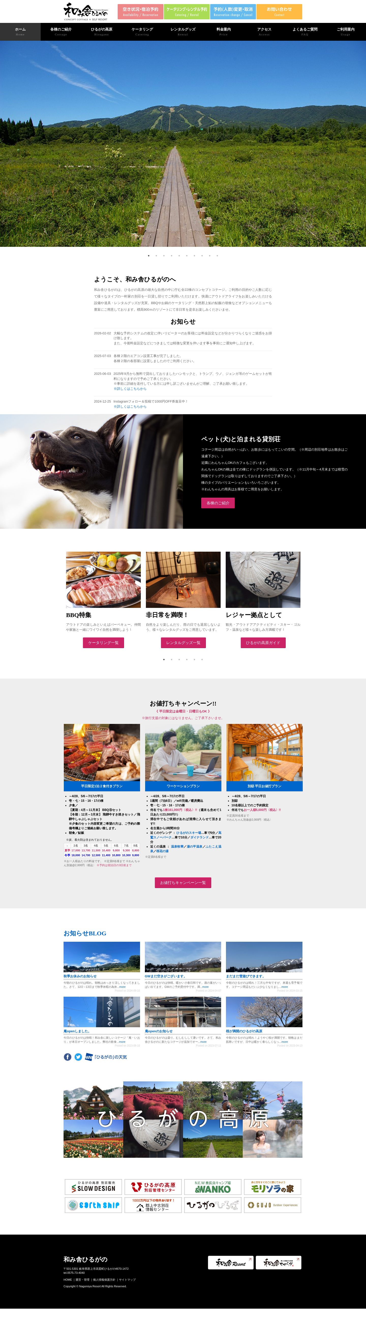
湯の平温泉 (195, 846)
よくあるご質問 (305, 32)
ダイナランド (199, 837)
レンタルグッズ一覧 (183, 642)
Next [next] (306, 600)
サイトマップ (127, 1279)
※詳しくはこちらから (130, 389)
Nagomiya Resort (90, 1286)
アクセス (264, 32)
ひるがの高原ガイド (263, 642)
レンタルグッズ (183, 32)
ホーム (20, 32)
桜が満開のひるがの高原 (244, 1031)
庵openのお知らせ (159, 1031)
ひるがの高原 (101, 32)
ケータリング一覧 (103, 642)
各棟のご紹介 (61, 32)
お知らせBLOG (85, 933)
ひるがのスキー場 (188, 833)
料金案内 (223, 32)
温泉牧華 (177, 846)
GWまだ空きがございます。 (166, 976)
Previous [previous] (59, 600)
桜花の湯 (162, 851)
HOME (68, 1279)
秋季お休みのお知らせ (80, 976)
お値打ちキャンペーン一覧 (183, 882)
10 (217, 255)
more (122, 986)
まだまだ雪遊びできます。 (246, 976)
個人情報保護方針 (104, 1279)
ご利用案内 (345, 32)
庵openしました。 (77, 1031)
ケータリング (142, 32)
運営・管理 (82, 1279)
